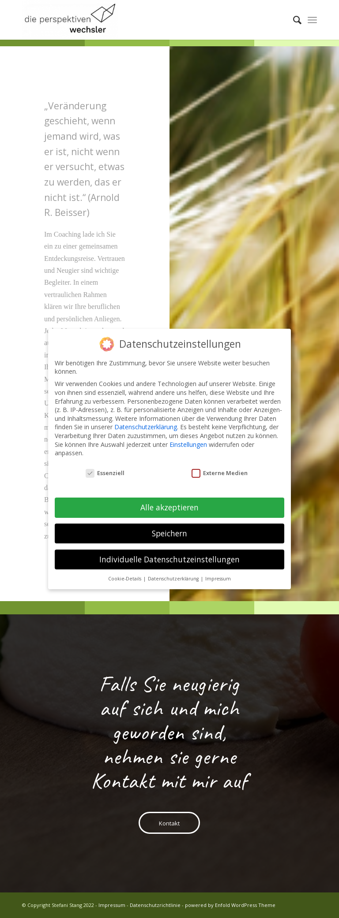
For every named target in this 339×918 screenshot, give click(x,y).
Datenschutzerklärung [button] (174, 575)
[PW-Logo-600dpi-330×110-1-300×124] (70, 20)
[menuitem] (292, 20)
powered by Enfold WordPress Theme (230, 905)
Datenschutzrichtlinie (155, 905)
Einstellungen (188, 441)
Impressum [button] (218, 575)
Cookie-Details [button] (125, 575)
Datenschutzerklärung (145, 424)
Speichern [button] (169, 530)
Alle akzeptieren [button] (169, 504)
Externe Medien (220, 470)
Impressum (111, 905)
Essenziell (105, 470)
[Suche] (292, 20)
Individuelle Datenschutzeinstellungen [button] (169, 556)
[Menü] (312, 20)
